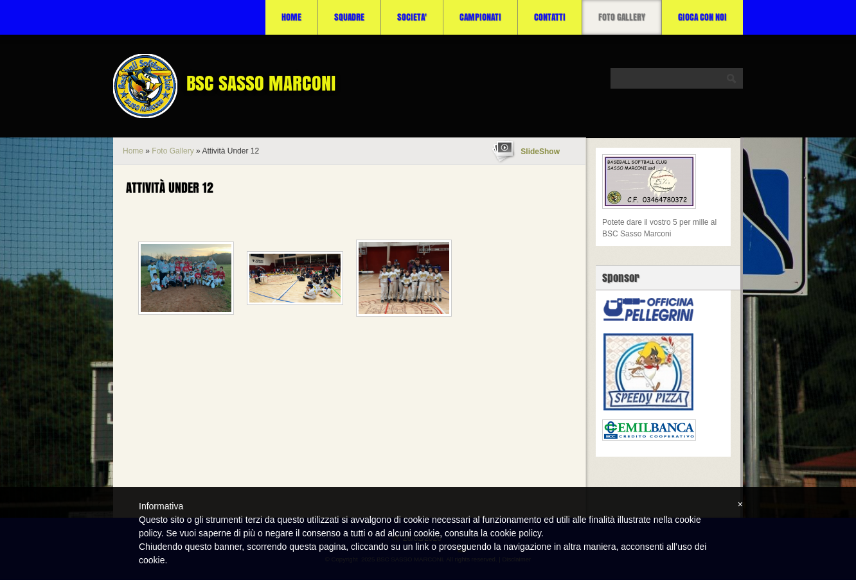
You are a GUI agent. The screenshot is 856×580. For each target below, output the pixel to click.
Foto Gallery (621, 17)
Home (291, 17)
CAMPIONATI (480, 17)
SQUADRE (349, 17)
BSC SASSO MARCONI (261, 83)
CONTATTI (550, 17)
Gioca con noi (702, 17)
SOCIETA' (412, 17)
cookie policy (515, 533)
